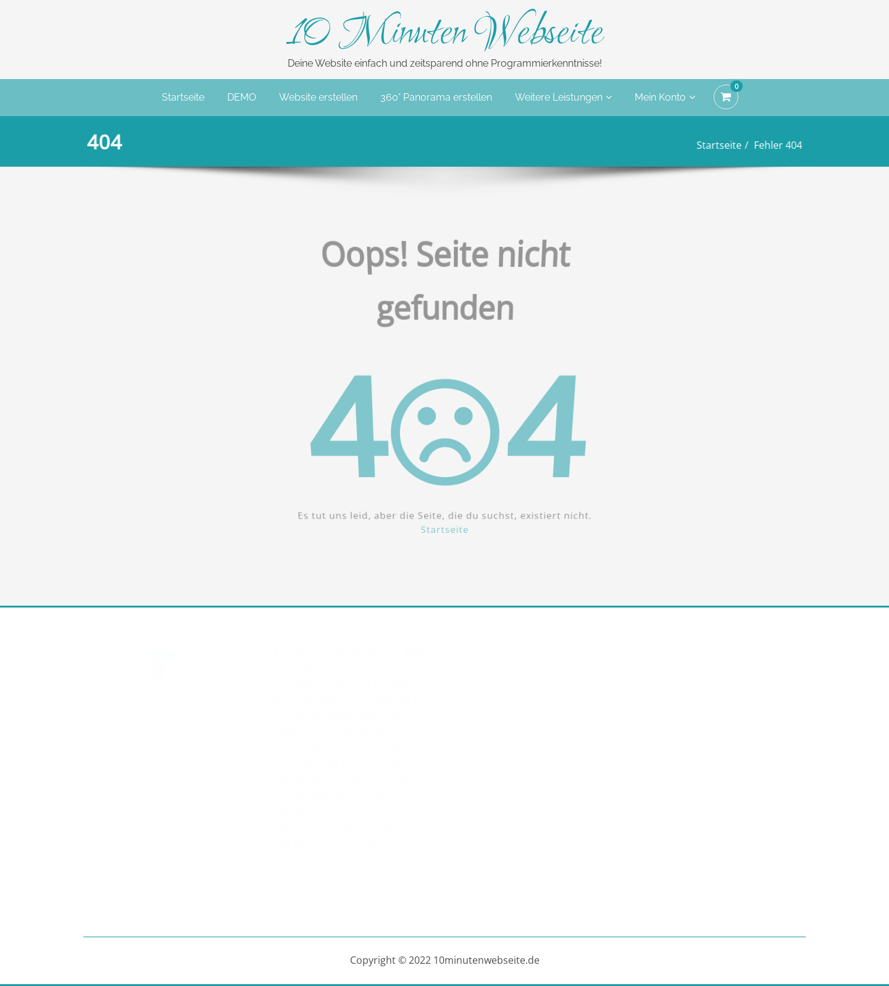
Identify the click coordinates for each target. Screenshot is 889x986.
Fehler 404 (773, 145)
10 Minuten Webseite (445, 35)
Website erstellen (318, 97)
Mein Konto (665, 97)
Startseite (183, 97)
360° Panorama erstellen (436, 97)
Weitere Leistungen (563, 97)
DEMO (241, 97)
